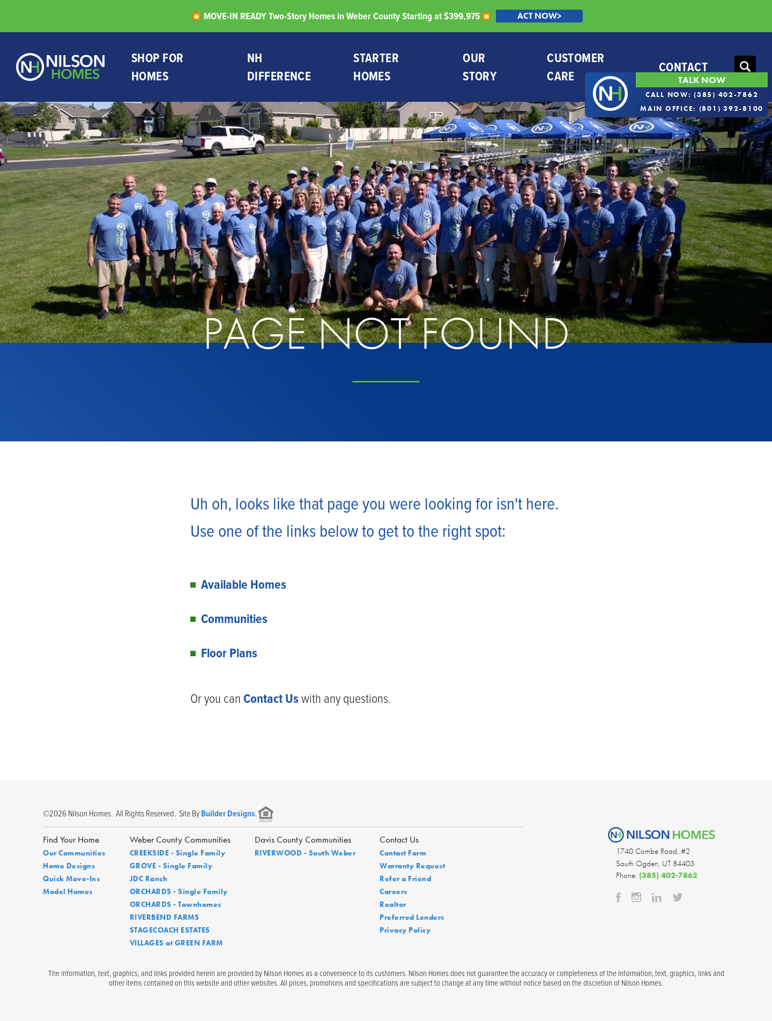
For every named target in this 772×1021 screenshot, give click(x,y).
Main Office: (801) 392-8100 (701, 108)
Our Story (479, 67)
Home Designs (69, 865)
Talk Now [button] (701, 80)
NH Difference (279, 67)
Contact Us (271, 698)
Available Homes (243, 584)
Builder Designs (228, 813)
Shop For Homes (157, 67)
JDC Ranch (149, 878)
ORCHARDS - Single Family (179, 891)
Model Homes (68, 891)
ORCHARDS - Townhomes (175, 904)
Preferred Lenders (412, 917)
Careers (393, 891)
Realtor (393, 904)
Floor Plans (229, 652)
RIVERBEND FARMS (164, 917)
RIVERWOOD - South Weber (305, 853)
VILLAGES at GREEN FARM (176, 943)
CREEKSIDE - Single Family (178, 853)
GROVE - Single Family (171, 865)
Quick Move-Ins (71, 878)
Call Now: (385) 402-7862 (702, 94)
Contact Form (403, 853)
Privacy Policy (405, 930)
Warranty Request (412, 865)
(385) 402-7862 (668, 875)
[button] (745, 67)
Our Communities (74, 853)
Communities (234, 618)
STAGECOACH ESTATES (170, 930)
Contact (683, 67)
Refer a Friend (405, 878)
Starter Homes (376, 67)
